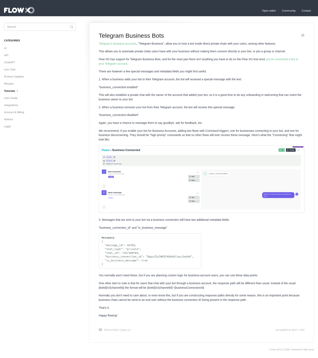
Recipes (9, 83)
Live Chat (9, 69)
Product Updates (14, 76)
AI (5, 48)
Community (289, 10)
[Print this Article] (302, 36)
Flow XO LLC (277, 349)
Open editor (269, 10)
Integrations (11, 105)
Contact (306, 10)
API (6, 55)
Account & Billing (14, 112)
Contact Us (125, 329)
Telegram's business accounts (117, 43)
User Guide (11, 98)
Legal (7, 126)
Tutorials (11, 90)
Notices (8, 119)
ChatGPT (9, 62)
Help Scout (308, 349)
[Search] (40, 27)
